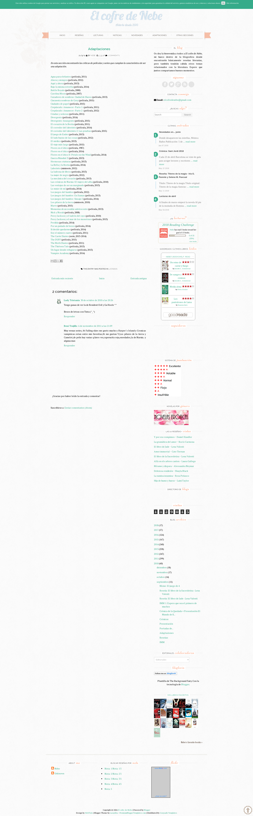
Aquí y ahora (57, 83)
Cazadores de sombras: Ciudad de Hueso (71, 96)
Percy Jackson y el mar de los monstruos (71, 219)
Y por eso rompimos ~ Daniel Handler (173, 436)
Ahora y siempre (59, 79)
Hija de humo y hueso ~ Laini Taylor (171, 480)
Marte (54, 205)
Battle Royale (58, 90)
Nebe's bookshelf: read (178, 257)
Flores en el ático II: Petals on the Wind (71, 154)
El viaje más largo (59, 144)
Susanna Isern (182, 305)
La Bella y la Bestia (60, 164)
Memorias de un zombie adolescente (69, 209)
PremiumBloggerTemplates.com (133, 813)
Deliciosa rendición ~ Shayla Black (171, 470)
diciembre (162, 567)
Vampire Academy (60, 253)
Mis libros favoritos (177, 695)
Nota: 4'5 (116, 783)
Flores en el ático (59, 147)
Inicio (62, 35)
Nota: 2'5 (116, 773)
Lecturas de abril (167, 196)
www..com (161, 768)
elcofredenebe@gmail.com (177, 99)
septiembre (162, 581)
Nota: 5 (108, 788)
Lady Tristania (72, 300)
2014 (156, 544)
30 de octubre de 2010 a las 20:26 (97, 300)
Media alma (175, 286)
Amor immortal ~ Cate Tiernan (169, 451)
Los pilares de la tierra (62, 202)
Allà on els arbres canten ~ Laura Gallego (175, 461)
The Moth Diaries (59, 242)
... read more (189, 141)
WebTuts (89, 813)
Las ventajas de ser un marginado (67, 185)
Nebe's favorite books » (191, 742)
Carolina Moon (58, 93)
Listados (113, 269)
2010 (156, 563)
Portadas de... (166, 628)
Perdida (54, 222)
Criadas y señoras (59, 113)
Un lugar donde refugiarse (64, 249)
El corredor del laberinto (63, 127)
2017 (156, 529)
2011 (156, 558)
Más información (233, 3)
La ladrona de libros (61, 171)
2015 (156, 539)
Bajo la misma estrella (62, 86)
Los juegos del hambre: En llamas (68, 195)
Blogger (185, 684)
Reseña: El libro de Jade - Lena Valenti (178, 598)
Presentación (166, 623)
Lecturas (98, 35)
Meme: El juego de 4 (170, 585)
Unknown (59, 773)
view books (193, 241)
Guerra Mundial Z (59, 158)
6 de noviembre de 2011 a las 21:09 (95, 325)
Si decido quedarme (60, 229)
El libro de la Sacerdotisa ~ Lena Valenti (174, 456)
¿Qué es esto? (161, 796)
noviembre (162, 572)
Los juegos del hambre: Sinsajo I (67, 198)
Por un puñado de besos (63, 225)
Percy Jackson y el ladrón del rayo (68, 215)
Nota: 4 (108, 783)
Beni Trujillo (70, 325)
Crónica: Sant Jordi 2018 (171, 151)
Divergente (56, 117)
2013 (156, 549)
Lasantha (114, 813)
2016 (156, 534)
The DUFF (56, 239)
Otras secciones (184, 35)
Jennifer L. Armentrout (183, 269)
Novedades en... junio (170, 132)
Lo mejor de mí (58, 188)
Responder (69, 316)
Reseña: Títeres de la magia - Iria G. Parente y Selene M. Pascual (177, 175)
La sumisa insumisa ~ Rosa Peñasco (171, 475)
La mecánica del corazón (63, 178)
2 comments (114, 55)
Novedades (137, 35)
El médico (56, 141)
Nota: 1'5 (116, 768)
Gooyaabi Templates (168, 813)
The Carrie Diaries (60, 236)
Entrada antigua (139, 278)
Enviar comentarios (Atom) (78, 407)
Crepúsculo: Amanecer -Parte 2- (67, 110)
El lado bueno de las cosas (64, 137)
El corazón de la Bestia (62, 124)
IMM (162, 642)
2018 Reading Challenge (178, 225)
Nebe (93, 55)
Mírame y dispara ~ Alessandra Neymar (174, 466)
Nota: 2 (108, 773)
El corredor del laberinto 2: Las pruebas (71, 130)
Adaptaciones (159, 35)
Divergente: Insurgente (62, 120)
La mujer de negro (60, 175)
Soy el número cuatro (61, 232)
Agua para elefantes (61, 76)
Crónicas (164, 619)
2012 (156, 553)
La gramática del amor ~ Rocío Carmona (174, 441)
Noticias (117, 35)
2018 (156, 525)
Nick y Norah (57, 212)
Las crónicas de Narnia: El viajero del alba (71, 181)
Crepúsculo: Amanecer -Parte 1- (67, 107)
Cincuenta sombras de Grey (64, 100)
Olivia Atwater (182, 289)
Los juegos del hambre (62, 192)
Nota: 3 (108, 778)
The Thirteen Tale (60, 246)
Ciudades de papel (60, 103)
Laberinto (56, 168)
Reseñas (79, 35)
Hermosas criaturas (61, 161)
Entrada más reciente (62, 278)
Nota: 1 (108, 768)
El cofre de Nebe (125, 810)
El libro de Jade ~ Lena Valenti (169, 446)
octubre (161, 576)
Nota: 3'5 (116, 778)
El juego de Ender (59, 134)
